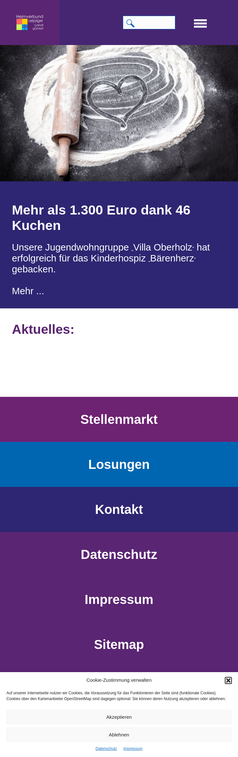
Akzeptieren (119, 717)
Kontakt (119, 509)
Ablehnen (119, 734)
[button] (228, 680)
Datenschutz (106, 748)
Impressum (133, 748)
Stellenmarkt (119, 419)
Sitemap (119, 644)
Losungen (119, 464)
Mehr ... (28, 291)
